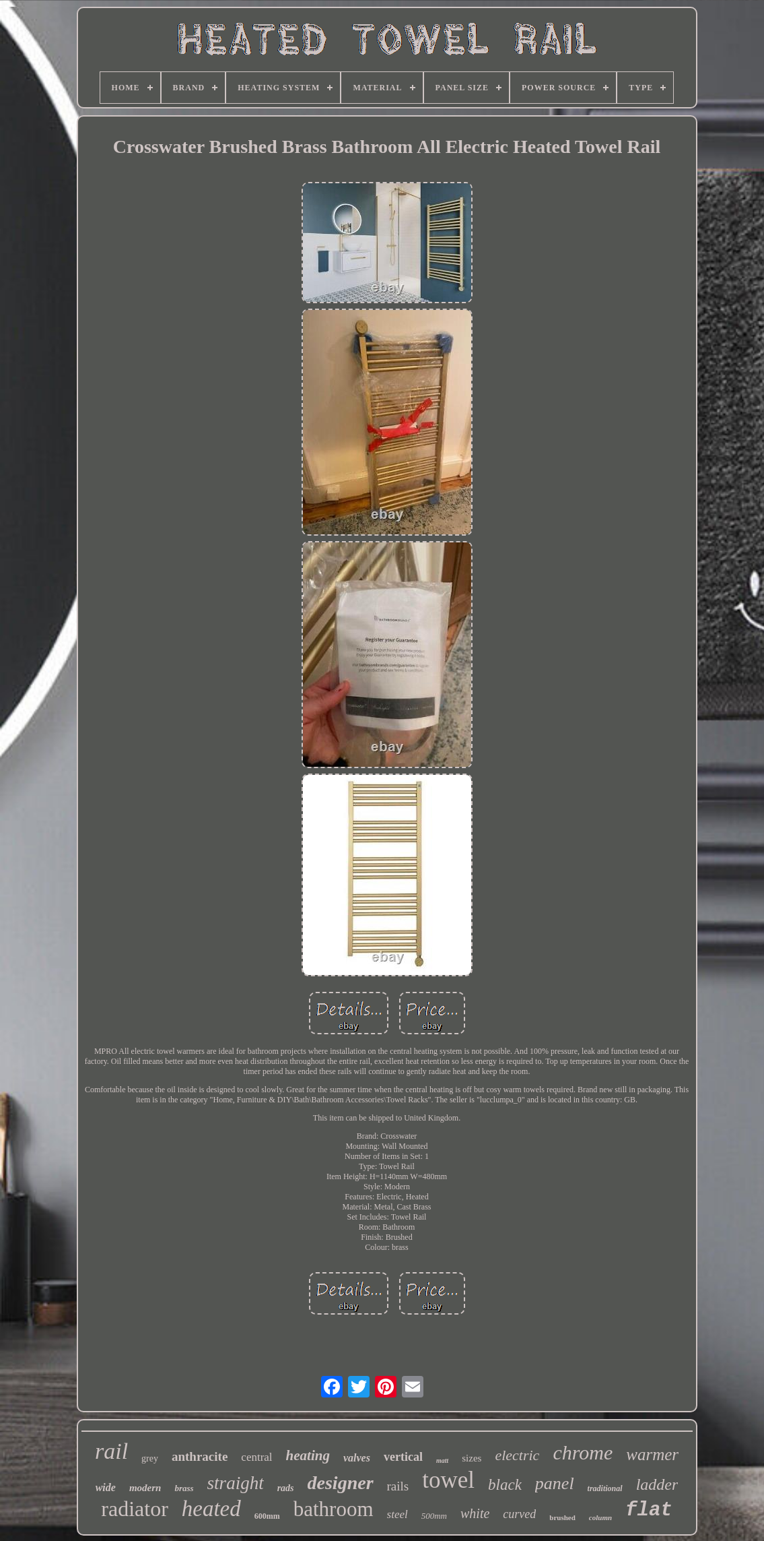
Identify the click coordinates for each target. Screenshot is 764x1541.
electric (517, 1455)
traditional (605, 1488)
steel (397, 1514)
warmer (652, 1454)
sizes (471, 1458)
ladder (657, 1484)
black (505, 1484)
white (474, 1513)
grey (149, 1458)
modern (145, 1487)
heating (308, 1455)
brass (183, 1488)
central (256, 1457)
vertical (403, 1457)
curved (519, 1514)
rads (285, 1488)
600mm (267, 1516)
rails (398, 1486)
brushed (562, 1517)
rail (111, 1451)
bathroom (333, 1509)
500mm (434, 1516)
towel (448, 1480)
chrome (583, 1452)
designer (341, 1482)
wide (106, 1487)
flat (648, 1510)
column (600, 1517)
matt (442, 1460)
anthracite (200, 1456)
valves (356, 1458)
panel (554, 1483)
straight (235, 1483)
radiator (134, 1509)
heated (211, 1509)
